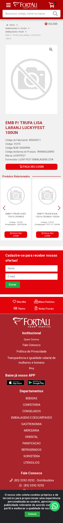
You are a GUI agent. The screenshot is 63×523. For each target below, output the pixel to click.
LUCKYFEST (19, 155)
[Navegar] (4, 208)
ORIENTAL (31, 437)
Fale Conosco (31, 345)
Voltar (51, 24)
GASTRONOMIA (31, 424)
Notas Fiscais (44, 308)
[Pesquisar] (56, 13)
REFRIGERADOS (31, 449)
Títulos (19, 308)
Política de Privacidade (32, 351)
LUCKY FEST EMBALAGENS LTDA (35, 159)
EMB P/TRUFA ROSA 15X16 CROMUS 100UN (47, 215)
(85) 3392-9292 (31, 485)
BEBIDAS (31, 398)
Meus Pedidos (44, 302)
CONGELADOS (31, 411)
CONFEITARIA (31, 404)
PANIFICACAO (32, 443)
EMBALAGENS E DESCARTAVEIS (31, 417)
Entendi (32, 514)
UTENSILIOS (31, 462)
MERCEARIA (31, 430)
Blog (31, 368)
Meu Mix (19, 302)
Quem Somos (31, 339)
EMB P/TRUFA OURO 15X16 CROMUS (16, 215)
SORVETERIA (31, 456)
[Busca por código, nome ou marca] (27, 13)
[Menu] (8, 5)
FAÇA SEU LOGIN (31, 166)
